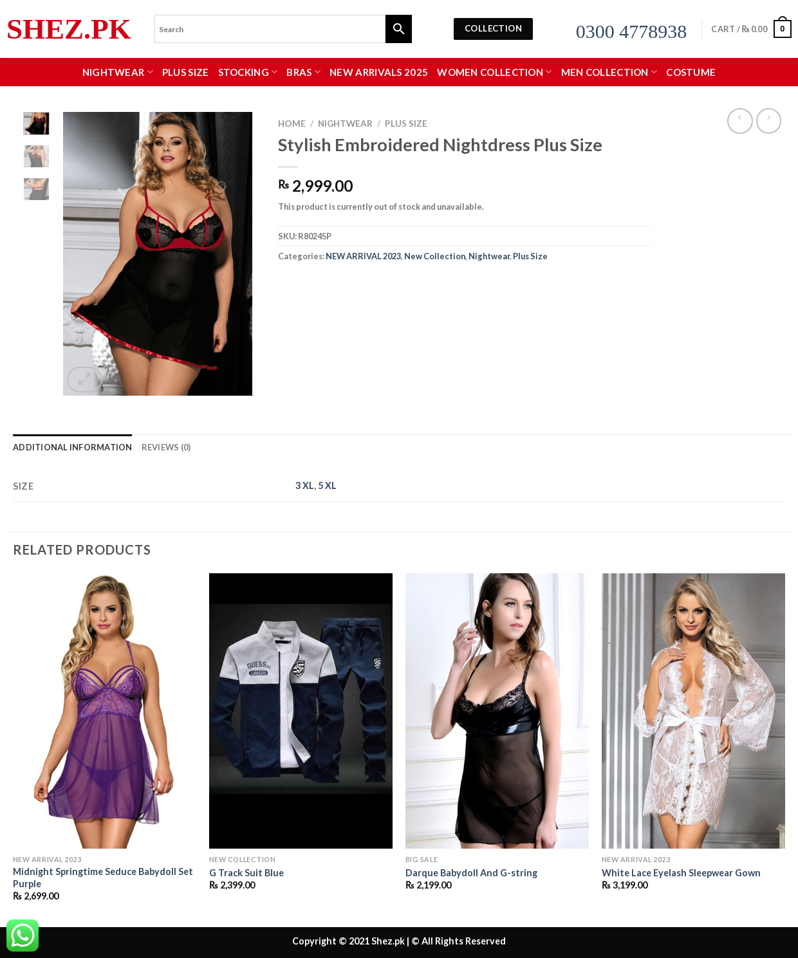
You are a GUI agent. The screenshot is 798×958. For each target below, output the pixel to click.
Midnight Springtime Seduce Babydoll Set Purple (103, 877)
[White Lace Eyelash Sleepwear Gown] (693, 711)
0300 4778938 (631, 31)
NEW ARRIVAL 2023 (363, 256)
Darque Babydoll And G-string (471, 872)
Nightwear (117, 72)
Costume (691, 72)
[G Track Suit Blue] (301, 711)
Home (292, 123)
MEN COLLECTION (609, 72)
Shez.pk (68, 29)
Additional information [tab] (73, 447)
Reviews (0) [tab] (166, 447)
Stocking (248, 72)
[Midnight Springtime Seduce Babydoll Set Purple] (104, 711)
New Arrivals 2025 (378, 72)
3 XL (304, 485)
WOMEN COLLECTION (494, 72)
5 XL (327, 485)
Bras (303, 72)
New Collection (434, 256)
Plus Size (185, 72)
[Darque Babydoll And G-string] (497, 711)
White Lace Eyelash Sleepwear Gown (681, 872)
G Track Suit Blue (246, 872)
